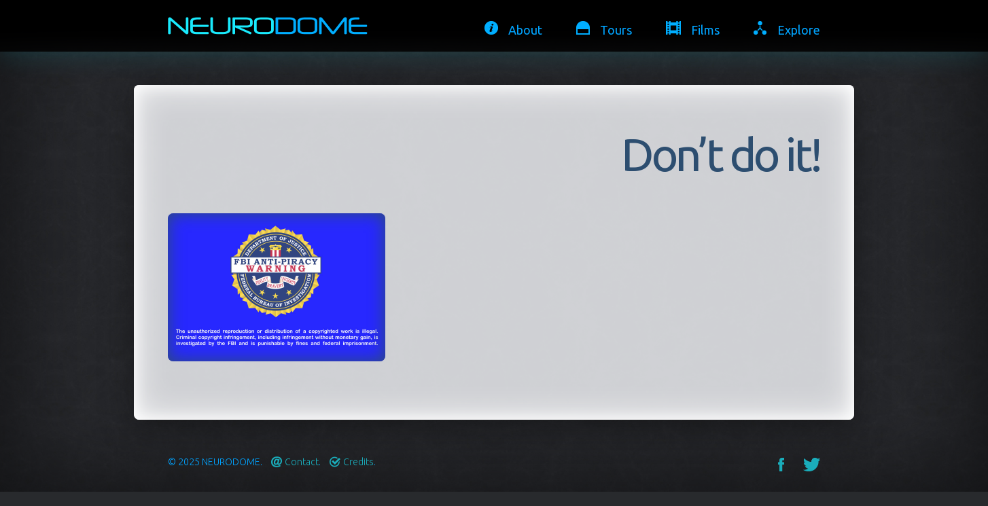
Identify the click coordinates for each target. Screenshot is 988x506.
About (525, 30)
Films (705, 30)
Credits (358, 461)
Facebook (781, 464)
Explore (798, 30)
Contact (302, 461)
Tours (616, 30)
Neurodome (231, 461)
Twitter (811, 464)
